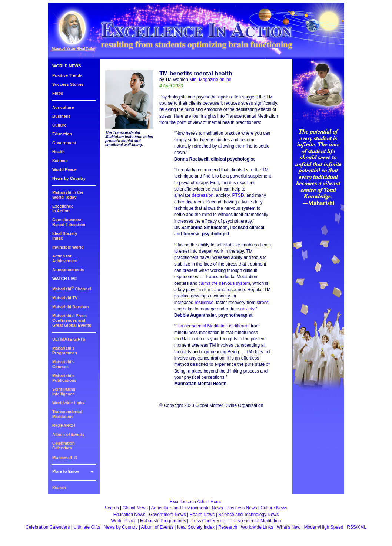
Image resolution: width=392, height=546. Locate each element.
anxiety (247, 308)
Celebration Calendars (63, 445)
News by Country (69, 178)
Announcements (68, 269)
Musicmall (64, 457)
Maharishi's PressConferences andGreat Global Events (71, 320)
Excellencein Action (62, 208)
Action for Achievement (64, 258)
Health (58, 151)
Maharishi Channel (71, 289)
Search (59, 487)
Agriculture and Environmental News (187, 507)
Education (62, 134)
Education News (129, 514)
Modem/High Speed (323, 527)
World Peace (64, 169)
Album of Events (68, 434)
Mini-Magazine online (210, 79)
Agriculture (63, 107)
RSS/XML (356, 527)
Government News (167, 514)
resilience (204, 302)
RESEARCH (63, 425)
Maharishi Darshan (70, 306)
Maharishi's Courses (63, 364)
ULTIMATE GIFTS (68, 339)
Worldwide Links (68, 403)
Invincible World (68, 247)
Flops (57, 93)
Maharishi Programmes (163, 520)
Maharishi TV (64, 298)
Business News (242, 507)
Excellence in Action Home (196, 501)
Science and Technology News (248, 514)
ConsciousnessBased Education (68, 222)
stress (263, 302)
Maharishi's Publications (64, 377)
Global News (134, 507)
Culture (59, 125)
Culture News (273, 507)
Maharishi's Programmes (64, 350)
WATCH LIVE (64, 278)
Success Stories (68, 84)
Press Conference (207, 520)
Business (61, 116)
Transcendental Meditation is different (212, 325)
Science (60, 160)
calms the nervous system (224, 283)
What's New (288, 527)
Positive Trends (67, 75)
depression (202, 195)
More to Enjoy (65, 471)
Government (64, 143)
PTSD (238, 195)
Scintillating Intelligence (63, 391)
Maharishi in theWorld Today (67, 194)
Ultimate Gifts (86, 527)
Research (227, 527)
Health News (202, 514)
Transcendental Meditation (67, 414)
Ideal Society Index (196, 527)
